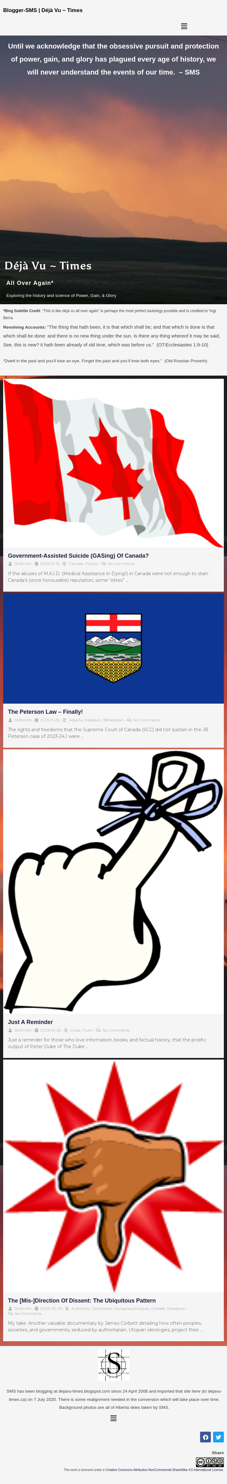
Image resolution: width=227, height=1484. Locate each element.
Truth (87, 1030)
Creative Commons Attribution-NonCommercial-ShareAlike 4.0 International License (164, 1470)
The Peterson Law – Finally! (45, 712)
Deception (176, 1308)
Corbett (158, 1308)
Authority (81, 1308)
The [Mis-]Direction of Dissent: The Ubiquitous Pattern (82, 1300)
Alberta (76, 720)
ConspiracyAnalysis (131, 1308)
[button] (184, 26)
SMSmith (23, 563)
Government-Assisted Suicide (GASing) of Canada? (78, 556)
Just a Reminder (30, 1022)
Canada (76, 563)
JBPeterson (113, 720)
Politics (91, 563)
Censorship (101, 1308)
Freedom (93, 720)
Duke (75, 1030)
